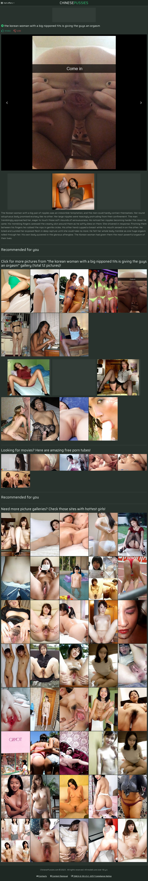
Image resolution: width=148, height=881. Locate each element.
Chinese (74, 3)
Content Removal (59, 876)
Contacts (41, 876)
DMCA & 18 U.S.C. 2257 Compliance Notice (91, 876)
